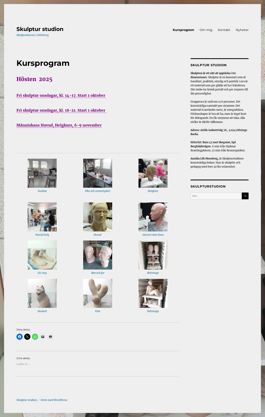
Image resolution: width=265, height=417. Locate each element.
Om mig (206, 30)
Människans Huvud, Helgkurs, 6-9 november (59, 125)
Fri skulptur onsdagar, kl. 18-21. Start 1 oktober (61, 110)
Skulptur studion (39, 29)
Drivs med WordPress (54, 400)
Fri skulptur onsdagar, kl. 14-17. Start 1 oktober (61, 95)
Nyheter (242, 30)
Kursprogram (183, 30)
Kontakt (224, 30)
